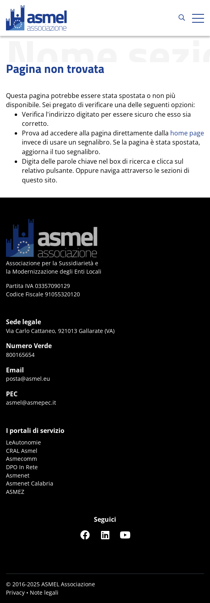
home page (187, 133)
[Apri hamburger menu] (198, 18)
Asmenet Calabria (29, 483)
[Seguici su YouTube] (125, 534)
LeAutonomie (23, 442)
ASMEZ (15, 491)
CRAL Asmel (21, 450)
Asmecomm (21, 458)
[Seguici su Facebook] (85, 534)
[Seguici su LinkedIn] (105, 534)
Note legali (44, 592)
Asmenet (17, 475)
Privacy (15, 592)
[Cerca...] (182, 18)
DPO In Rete (22, 467)
